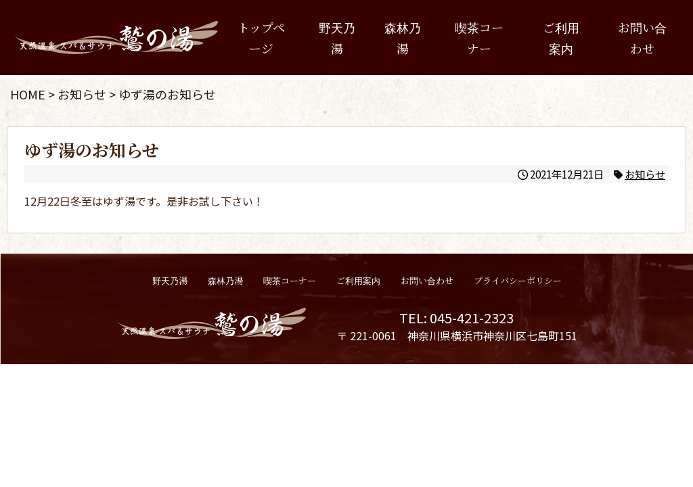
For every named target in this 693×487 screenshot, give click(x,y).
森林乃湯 (402, 37)
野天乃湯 (337, 37)
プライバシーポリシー (518, 280)
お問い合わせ (642, 37)
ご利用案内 (561, 37)
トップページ (261, 37)
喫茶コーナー (479, 37)
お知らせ (645, 173)
